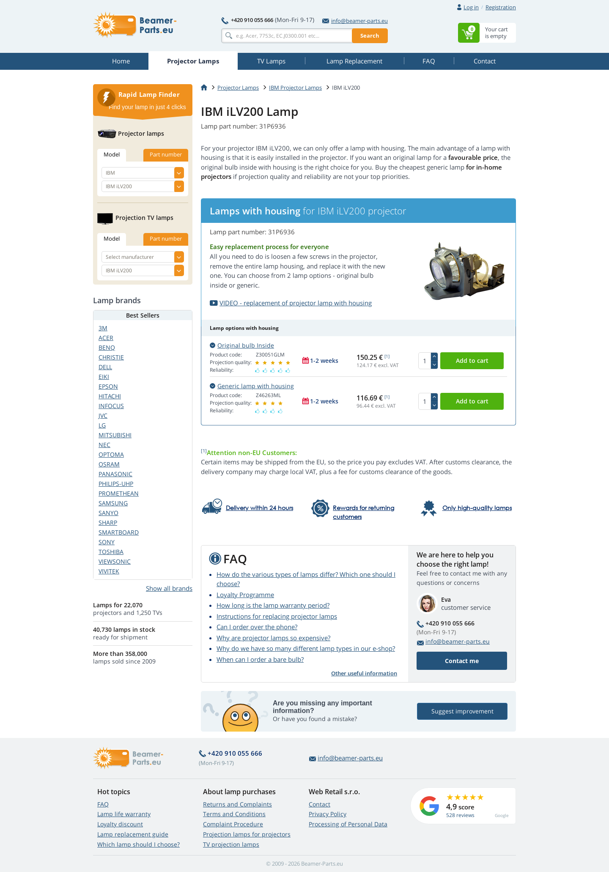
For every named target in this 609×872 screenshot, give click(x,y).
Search (369, 35)
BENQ (107, 347)
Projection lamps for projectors (247, 834)
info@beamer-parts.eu (355, 21)
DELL (105, 367)
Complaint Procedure (233, 824)
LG (102, 425)
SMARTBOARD (119, 532)
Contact (319, 804)
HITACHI (110, 396)
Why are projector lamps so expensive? (273, 637)
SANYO (108, 513)
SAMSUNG (113, 503)
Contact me (462, 661)
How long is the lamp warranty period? (273, 605)
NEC (104, 445)
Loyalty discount (120, 824)
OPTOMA (111, 454)
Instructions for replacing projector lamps (277, 616)
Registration (501, 7)
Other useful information (364, 673)
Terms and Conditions (234, 814)
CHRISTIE (111, 357)
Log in (471, 7)
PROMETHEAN (119, 493)
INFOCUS (111, 406)
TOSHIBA (111, 552)
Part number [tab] (166, 154)
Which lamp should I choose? (138, 844)
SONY (107, 542)
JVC (103, 415)
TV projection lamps (231, 844)
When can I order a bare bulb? (260, 659)
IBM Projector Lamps (295, 87)
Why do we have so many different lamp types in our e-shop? (306, 648)
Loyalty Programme (245, 594)
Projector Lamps (238, 87)
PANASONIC (115, 474)
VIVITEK (109, 571)
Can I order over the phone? (257, 626)
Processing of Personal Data (348, 824)
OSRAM (109, 464)
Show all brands (169, 588)
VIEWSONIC (115, 561)
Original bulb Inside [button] (242, 345)
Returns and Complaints (237, 804)
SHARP (108, 522)
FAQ (103, 804)
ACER (106, 338)
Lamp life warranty (124, 814)
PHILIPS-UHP (116, 484)
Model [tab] (112, 154)
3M (103, 328)
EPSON (108, 386)
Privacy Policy (327, 814)
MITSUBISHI (115, 435)
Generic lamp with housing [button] (252, 386)
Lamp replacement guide (132, 834)
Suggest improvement (462, 711)
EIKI (104, 377)
